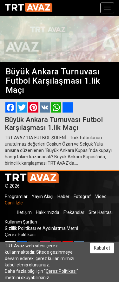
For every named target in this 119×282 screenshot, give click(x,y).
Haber (63, 196)
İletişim (24, 212)
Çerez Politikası (20, 234)
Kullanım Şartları (21, 221)
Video (101, 196)
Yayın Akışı (42, 196)
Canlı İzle (14, 202)
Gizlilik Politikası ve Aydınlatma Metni (41, 228)
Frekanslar (73, 212)
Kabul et (102, 248)
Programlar (16, 196)
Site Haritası (101, 212)
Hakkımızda (47, 212)
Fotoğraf (82, 196)
